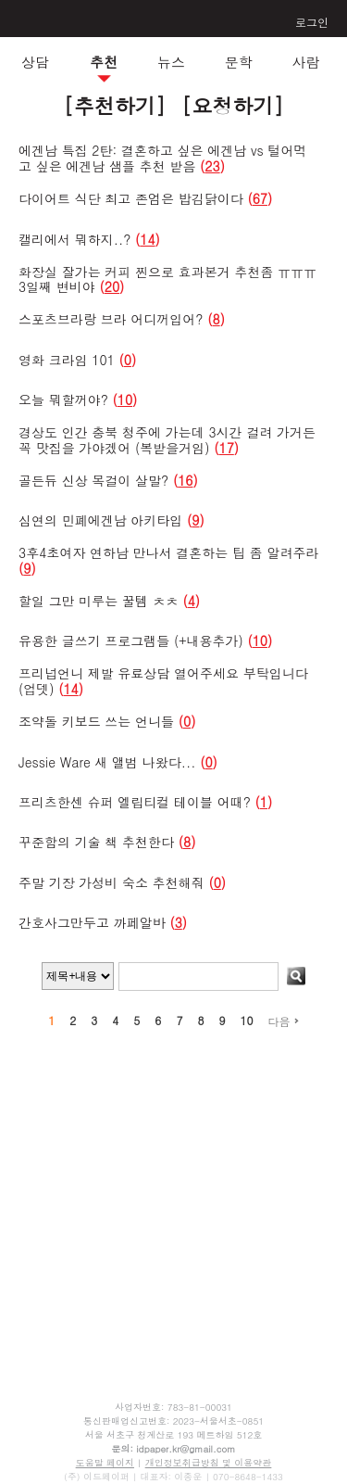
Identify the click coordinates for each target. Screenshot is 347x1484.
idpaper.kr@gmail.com (185, 1448)
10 (246, 1020)
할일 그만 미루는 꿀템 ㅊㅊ (99, 600)
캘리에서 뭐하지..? (74, 239)
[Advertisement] (174, 1189)
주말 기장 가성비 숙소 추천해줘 (111, 882)
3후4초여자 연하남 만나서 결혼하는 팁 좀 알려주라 (168, 552)
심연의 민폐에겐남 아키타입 (103, 520)
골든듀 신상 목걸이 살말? (93, 480)
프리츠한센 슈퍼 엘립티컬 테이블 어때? (135, 802)
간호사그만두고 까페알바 (92, 922)
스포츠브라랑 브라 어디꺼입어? (111, 319)
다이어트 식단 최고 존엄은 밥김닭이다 (131, 198)
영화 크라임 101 (67, 359)
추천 (104, 61)
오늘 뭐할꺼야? (63, 399)
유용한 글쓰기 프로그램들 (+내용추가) (131, 640)
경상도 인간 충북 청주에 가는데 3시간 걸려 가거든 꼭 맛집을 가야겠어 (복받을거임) (167, 440)
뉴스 (171, 61)
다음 (282, 1020)
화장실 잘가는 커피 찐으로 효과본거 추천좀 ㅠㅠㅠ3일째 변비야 (167, 279)
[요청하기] (232, 105)
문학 (239, 61)
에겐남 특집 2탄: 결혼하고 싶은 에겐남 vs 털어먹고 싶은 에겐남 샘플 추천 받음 (163, 158)
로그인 (311, 22)
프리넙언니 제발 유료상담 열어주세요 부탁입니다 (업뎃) (163, 681)
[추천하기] (115, 105)
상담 (35, 61)
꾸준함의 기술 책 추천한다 (96, 841)
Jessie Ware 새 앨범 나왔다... (107, 762)
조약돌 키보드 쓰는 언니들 (96, 721)
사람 (305, 61)
